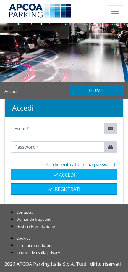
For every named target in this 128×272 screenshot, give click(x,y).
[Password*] (57, 147)
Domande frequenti (33, 219)
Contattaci (25, 212)
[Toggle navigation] (115, 11)
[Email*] (57, 128)
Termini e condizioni (34, 245)
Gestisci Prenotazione (35, 226)
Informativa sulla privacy (38, 252)
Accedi (64, 175)
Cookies (23, 238)
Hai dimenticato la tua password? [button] (80, 164)
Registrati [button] (64, 189)
